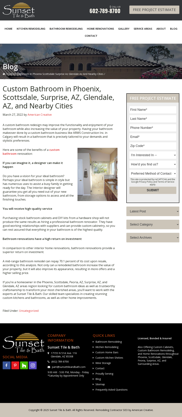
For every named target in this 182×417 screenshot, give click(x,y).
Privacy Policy (146, 181)
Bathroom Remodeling (108, 341)
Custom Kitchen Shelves (109, 357)
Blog (98, 379)
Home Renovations (154, 353)
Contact (100, 368)
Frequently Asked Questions (111, 389)
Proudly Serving (104, 373)
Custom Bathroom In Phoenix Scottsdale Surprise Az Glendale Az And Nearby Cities (55, 74)
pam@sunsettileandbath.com (68, 367)
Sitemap (100, 384)
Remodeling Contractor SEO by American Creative (124, 410)
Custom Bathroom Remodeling (156, 350)
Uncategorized (29, 311)
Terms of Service (166, 181)
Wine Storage (103, 363)
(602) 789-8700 (60, 361)
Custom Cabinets (163, 347)
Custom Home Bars (106, 352)
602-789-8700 (105, 11)
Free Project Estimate (154, 9)
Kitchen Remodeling (106, 347)
